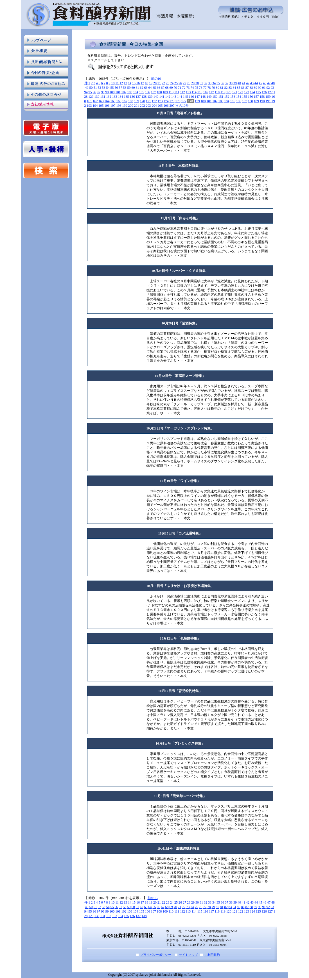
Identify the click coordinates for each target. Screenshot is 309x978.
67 (162, 88)
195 (101, 106)
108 (159, 92)
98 (103, 92)
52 (99, 88)
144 (179, 97)
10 (113, 83)
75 (196, 88)
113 (188, 92)
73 (188, 88)
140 (156, 97)
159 (268, 97)
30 (197, 83)
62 (141, 88)
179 (197, 101)
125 (258, 92)
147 (197, 97)
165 (113, 101)
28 (188, 83)
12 (121, 83)
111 (176, 92)
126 (264, 92)
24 (171, 83)
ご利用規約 (212, 954)
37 (226, 83)
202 (142, 106)
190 (262, 101)
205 (160, 106)
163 (101, 101)
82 (226, 88)
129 (91, 97)
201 (136, 106)
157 (256, 97)
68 (167, 88)
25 (176, 83)
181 (209, 101)
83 (230, 88)
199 (124, 106)
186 (238, 101)
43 (252, 83)
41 (243, 83)
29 (193, 83)
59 (129, 88)
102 (124, 92)
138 (144, 97)
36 (222, 83)
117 (211, 92)
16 (138, 83)
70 (175, 88)
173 (160, 101)
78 (209, 88)
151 (221, 97)
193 (89, 106)
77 (205, 88)
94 (86, 92)
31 (201, 83)
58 (125, 88)
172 (154, 101)
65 (154, 88)
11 (117, 83)
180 (203, 101)
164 (107, 101)
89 (255, 88)
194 (95, 106)
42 (247, 83)
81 (222, 88)
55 (112, 88)
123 (246, 92)
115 (199, 92)
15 (134, 83)
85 (238, 88)
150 (215, 97)
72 (184, 88)
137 (138, 97)
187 (244, 101)
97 (98, 92)
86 (243, 88)
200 (130, 106)
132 (108, 97)
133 (114, 97)
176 (178, 101)
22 (163, 83)
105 (141, 92)
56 (116, 88)
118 (217, 92)
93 (272, 88)
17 (142, 83)
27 (184, 83)
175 (172, 101)
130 (97, 97)
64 (150, 88)
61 (137, 88)
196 (107, 106)
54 (108, 88)
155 (244, 97)
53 (103, 88)
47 (268, 83)
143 (173, 97)
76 (200, 88)
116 (205, 92)
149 (209, 97)
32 (205, 83)
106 (147, 92)
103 (129, 92)
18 (146, 83)
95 (90, 92)
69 (171, 88)
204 (154, 106)
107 (153, 92)
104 (135, 92)
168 (130, 101)
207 (172, 106)
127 (270, 92)
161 (89, 101)
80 (217, 88)
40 (239, 83)
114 (194, 92)
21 (159, 83)
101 (118, 92)
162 (95, 101)
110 (171, 92)
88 (251, 88)
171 (148, 101)
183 (221, 101)
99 (107, 92)
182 (215, 101)
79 (213, 88)
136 (132, 97)
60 (133, 88)
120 (228, 92)
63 (146, 88)
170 (142, 101)
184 (226, 101)
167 (124, 101)
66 (158, 88)
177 (183, 101)
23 (167, 83)
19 (150, 83)
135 (126, 97)
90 (259, 88)
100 (112, 92)
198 (118, 106)
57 (120, 88)
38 (231, 83)
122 (240, 92)
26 (180, 83)
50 (91, 88)
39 (235, 83)
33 (209, 83)
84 (234, 88)
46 (264, 83)
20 (155, 83)
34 (214, 83)
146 (191, 97)
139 (150, 97)
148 (203, 97)
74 (192, 88)
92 (268, 88)
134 (120, 97)
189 (256, 101)
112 (182, 92)
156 (250, 97)
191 (268, 101)
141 (161, 97)
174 (166, 101)
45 (260, 83)
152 (226, 97)
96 (94, 92)
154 (238, 97)
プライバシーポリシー (155, 954)
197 (113, 106)
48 (273, 83)
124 (252, 92)
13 (125, 83)
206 (166, 106)
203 (148, 106)
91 (264, 88)
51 (95, 88)
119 (222, 92)
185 (232, 101)
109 (165, 92)
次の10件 (182, 106)
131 (102, 97)
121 (234, 92)
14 (129, 83)
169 (136, 101)
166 (118, 101)
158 (262, 97)
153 (232, 97)
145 (185, 97)
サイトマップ (188, 954)
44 (256, 83)
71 (179, 88)
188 (250, 101)
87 (247, 88)
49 (87, 88)
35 (218, 83)
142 (167, 97)
